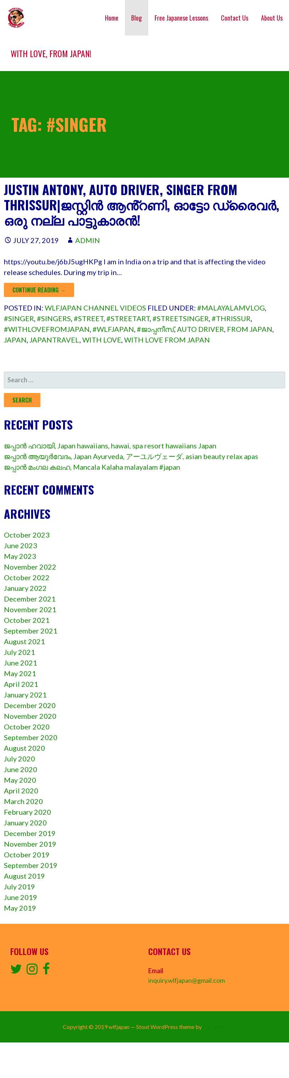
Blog (136, 17)
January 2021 (25, 694)
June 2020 (20, 769)
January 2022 (25, 588)
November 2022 (30, 566)
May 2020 (20, 780)
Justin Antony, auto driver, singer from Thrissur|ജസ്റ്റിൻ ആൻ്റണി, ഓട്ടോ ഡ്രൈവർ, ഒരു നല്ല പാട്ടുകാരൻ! (141, 204)
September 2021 (30, 630)
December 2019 (30, 833)
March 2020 (23, 801)
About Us (272, 17)
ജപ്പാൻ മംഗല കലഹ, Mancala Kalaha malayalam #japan (92, 467)
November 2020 (30, 716)
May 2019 (20, 908)
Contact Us (234, 17)
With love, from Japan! (51, 53)
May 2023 (20, 556)
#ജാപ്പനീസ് (155, 329)
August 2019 (24, 876)
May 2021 (20, 673)
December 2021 (30, 598)
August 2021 (24, 641)
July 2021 (19, 652)
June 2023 (20, 545)
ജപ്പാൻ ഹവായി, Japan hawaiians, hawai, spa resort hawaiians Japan (110, 445)
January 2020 (25, 822)
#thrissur (231, 318)
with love (101, 339)
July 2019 (19, 886)
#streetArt (128, 318)
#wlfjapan (113, 329)
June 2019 (20, 897)
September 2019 (30, 865)
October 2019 (27, 854)
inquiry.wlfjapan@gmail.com (186, 980)
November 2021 (30, 609)
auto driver (200, 329)
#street (89, 318)
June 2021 (20, 662)
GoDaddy (215, 1026)
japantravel (54, 339)
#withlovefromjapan (47, 329)
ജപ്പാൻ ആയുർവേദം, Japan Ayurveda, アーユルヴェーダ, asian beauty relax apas (131, 456)
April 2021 (21, 684)
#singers (54, 318)
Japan (15, 339)
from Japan (249, 329)
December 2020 (30, 705)
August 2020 (24, 748)
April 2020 (21, 790)
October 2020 (27, 726)
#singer (19, 318)
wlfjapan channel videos (95, 307)
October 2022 (27, 577)
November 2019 (30, 844)
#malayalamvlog (231, 307)
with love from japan (167, 339)
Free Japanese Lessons (181, 17)
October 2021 (27, 620)
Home (111, 17)
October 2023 (27, 534)
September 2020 (30, 737)
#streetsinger (180, 318)
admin (87, 240)
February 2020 (27, 812)
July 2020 (19, 758)
